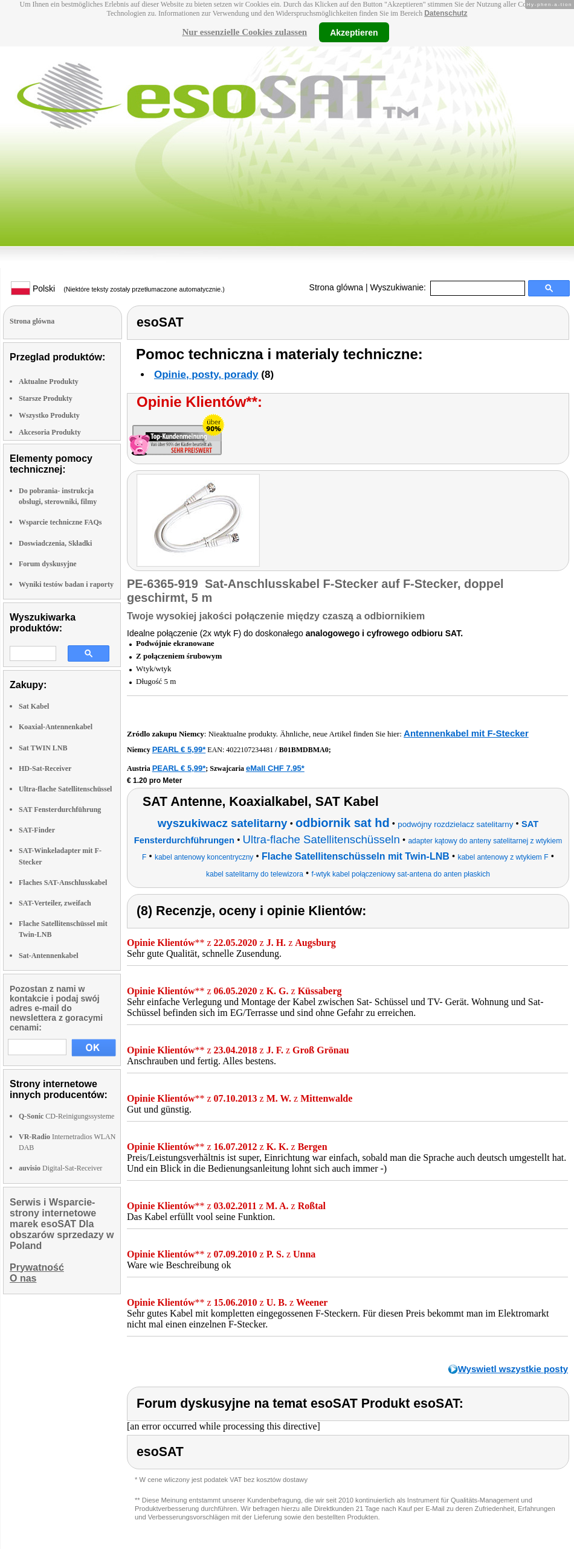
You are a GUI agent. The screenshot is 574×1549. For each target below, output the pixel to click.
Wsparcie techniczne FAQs (60, 522)
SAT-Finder (37, 830)
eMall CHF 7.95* (275, 768)
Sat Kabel (34, 706)
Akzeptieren (354, 32)
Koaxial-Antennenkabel (55, 727)
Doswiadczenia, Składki (55, 543)
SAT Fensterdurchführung (60, 809)
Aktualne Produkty (49, 381)
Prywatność (37, 1267)
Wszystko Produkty (49, 415)
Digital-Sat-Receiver (60, 1168)
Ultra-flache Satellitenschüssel (65, 789)
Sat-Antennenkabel (49, 955)
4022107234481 (249, 750)
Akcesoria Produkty (50, 432)
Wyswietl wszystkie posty (513, 1369)
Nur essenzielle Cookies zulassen (244, 32)
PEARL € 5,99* (179, 749)
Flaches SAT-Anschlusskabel (63, 882)
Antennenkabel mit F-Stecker (466, 733)
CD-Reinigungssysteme (66, 1116)
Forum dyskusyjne (48, 564)
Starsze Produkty (46, 398)
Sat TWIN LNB (43, 748)
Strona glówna (336, 287)
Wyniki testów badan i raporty (66, 584)
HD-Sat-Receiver (45, 768)
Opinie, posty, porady (206, 374)
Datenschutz (445, 13)
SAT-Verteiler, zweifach (55, 903)
